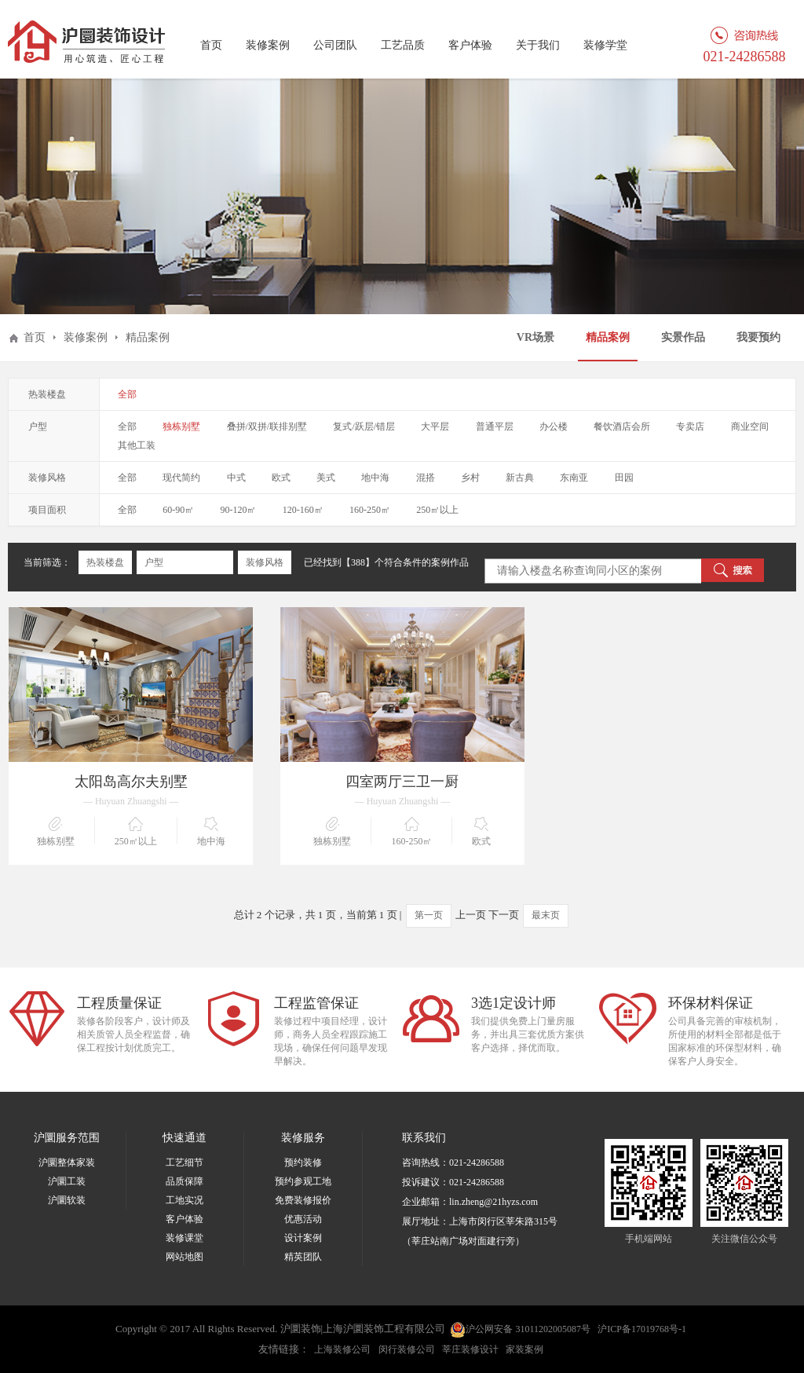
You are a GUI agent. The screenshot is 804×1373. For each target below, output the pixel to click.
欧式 (281, 477)
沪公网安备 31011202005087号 (520, 1330)
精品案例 (608, 337)
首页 (211, 45)
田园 (624, 477)
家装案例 (524, 1349)
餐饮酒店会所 (622, 426)
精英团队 (303, 1256)
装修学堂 (605, 45)
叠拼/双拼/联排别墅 (267, 426)
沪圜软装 (67, 1200)
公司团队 (335, 45)
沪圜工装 (67, 1181)
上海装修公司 (342, 1349)
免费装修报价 (303, 1200)
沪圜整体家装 (66, 1162)
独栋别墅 (181, 426)
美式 (325, 477)
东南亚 (574, 477)
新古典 (520, 477)
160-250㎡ (369, 509)
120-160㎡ (303, 509)
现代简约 (181, 477)
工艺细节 (184, 1162)
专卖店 (690, 426)
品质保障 (184, 1181)
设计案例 (303, 1237)
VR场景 (535, 337)
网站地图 (184, 1256)
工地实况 (184, 1200)
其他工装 (136, 445)
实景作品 (683, 337)
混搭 (425, 477)
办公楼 (553, 426)
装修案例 (268, 45)
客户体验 (470, 45)
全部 (127, 394)
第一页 (429, 915)
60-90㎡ (178, 509)
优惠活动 (303, 1219)
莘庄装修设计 (470, 1349)
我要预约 (758, 337)
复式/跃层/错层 (364, 426)
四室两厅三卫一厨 (402, 781)
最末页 (546, 915)
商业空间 (750, 426)
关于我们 (538, 45)
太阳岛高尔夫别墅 (131, 781)
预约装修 (303, 1162)
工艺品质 (403, 45)
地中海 (375, 477)
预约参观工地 (303, 1181)
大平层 (435, 426)
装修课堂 (184, 1237)
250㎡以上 (437, 509)
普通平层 (494, 426)
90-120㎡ (239, 509)
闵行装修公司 (406, 1349)
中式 (236, 477)
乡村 (470, 477)
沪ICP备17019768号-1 (642, 1329)
